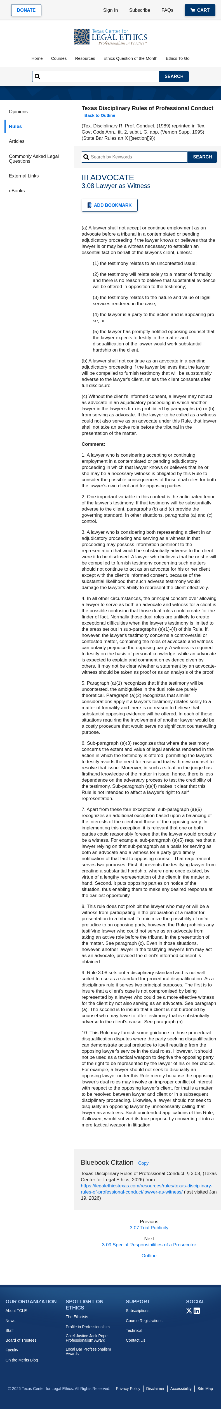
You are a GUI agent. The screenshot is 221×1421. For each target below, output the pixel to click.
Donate (26, 10)
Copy (143, 1163)
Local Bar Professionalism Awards (88, 1351)
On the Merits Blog (22, 1360)
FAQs (167, 10)
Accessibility (181, 1388)
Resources (85, 58)
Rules (15, 126)
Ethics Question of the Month (130, 58)
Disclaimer (155, 1388)
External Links (24, 176)
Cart (200, 10)
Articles (17, 141)
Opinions (18, 111)
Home (37, 58)
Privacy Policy (128, 1388)
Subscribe (140, 10)
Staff (10, 1330)
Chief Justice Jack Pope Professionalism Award (86, 1338)
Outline (149, 1255)
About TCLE (16, 1310)
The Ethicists (77, 1317)
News (10, 1320)
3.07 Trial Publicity (149, 1227)
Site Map (205, 1388)
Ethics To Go (178, 58)
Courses (59, 58)
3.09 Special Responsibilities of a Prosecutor (149, 1244)
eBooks (17, 190)
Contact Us (135, 1340)
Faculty (12, 1350)
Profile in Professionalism (88, 1327)
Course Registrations (144, 1320)
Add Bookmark (110, 205)
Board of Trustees (21, 1340)
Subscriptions (137, 1310)
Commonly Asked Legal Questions (34, 159)
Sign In (110, 10)
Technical (134, 1330)
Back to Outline (99, 115)
